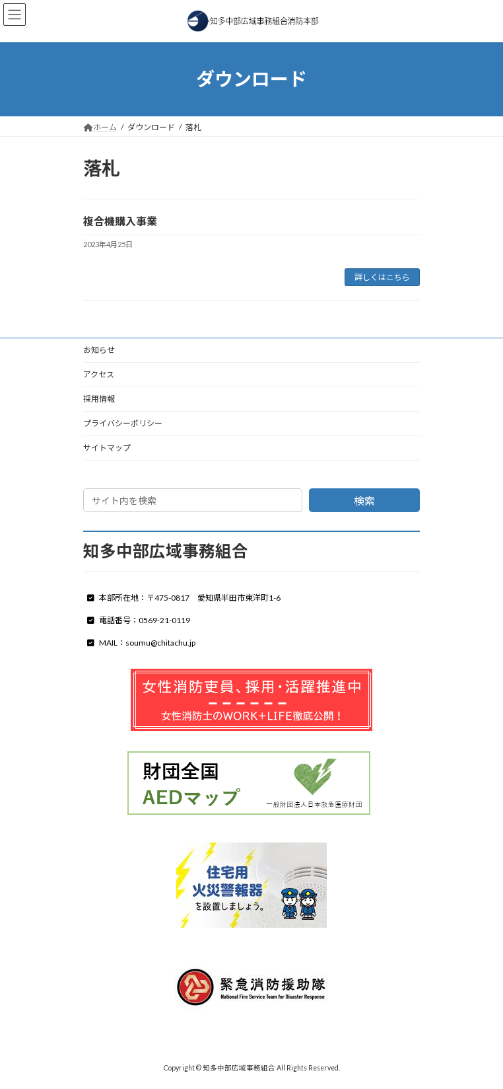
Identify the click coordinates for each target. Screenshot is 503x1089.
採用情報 (99, 399)
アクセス (98, 374)
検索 (364, 500)
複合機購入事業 (120, 221)
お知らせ (99, 350)
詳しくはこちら (382, 277)
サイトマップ (107, 448)
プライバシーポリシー (122, 423)
